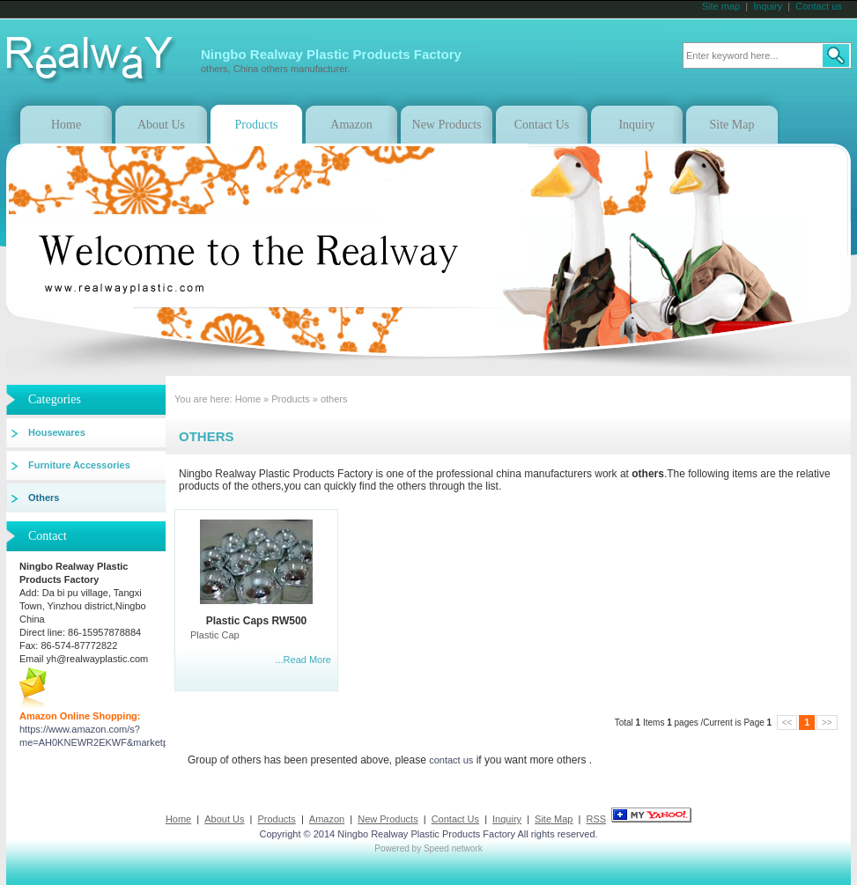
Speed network (453, 848)
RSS (596, 819)
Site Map (732, 124)
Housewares (56, 432)
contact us (451, 760)
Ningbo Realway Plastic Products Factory (426, 834)
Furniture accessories (79, 465)
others (334, 399)
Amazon (351, 124)
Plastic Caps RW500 (256, 621)
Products (256, 124)
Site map (721, 6)
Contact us (818, 6)
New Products (447, 124)
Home (66, 124)
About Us (161, 124)
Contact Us (542, 124)
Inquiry (767, 6)
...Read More (303, 659)
